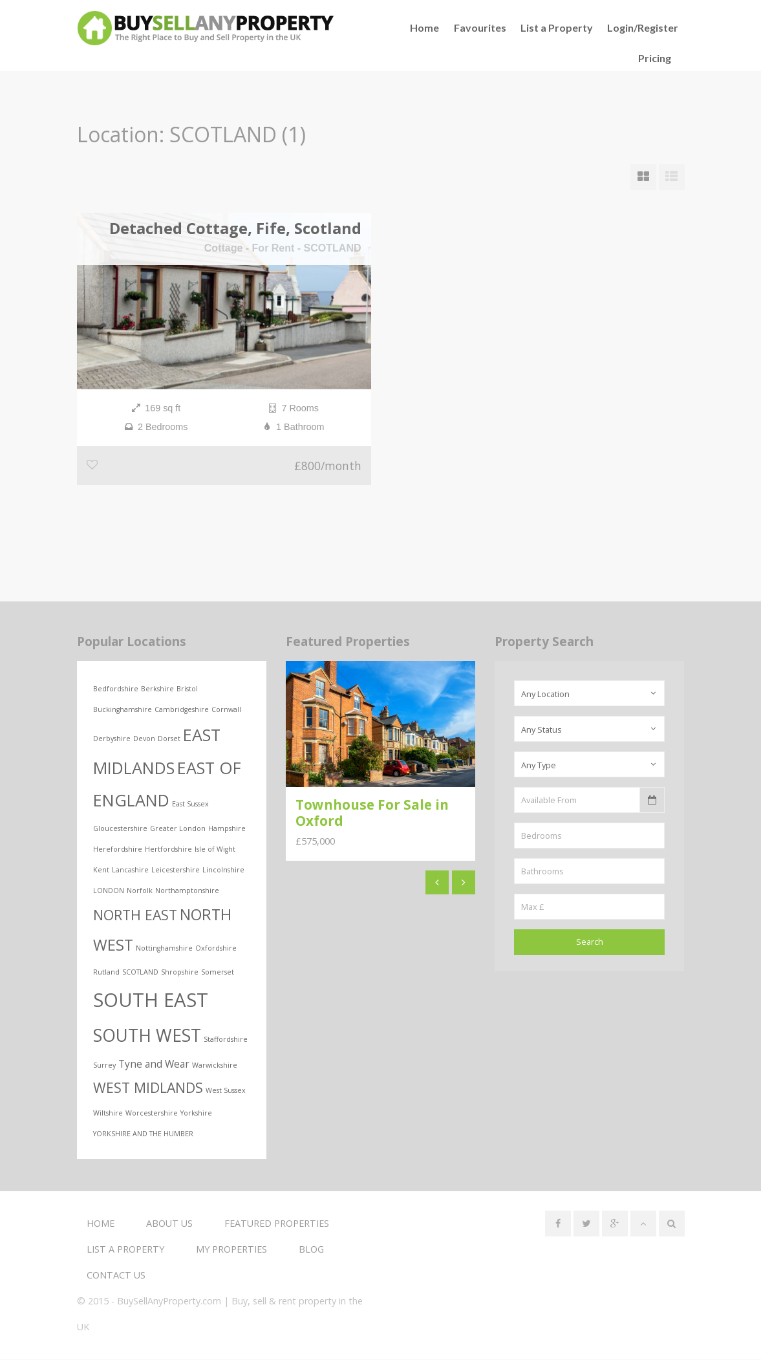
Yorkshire (196, 1113)
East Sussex (190, 803)
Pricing (654, 58)
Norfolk (140, 890)
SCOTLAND (140, 972)
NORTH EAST (135, 914)
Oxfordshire (216, 948)
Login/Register (642, 27)
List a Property (556, 27)
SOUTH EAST (150, 1000)
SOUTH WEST (147, 1036)
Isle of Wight (215, 849)
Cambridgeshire (182, 709)
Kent (101, 869)
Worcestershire (151, 1113)
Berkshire (157, 688)
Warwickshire (214, 1065)
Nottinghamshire (164, 948)
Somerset (217, 972)
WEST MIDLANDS (148, 1087)
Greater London (178, 828)
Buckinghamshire (122, 709)
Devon (144, 738)
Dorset (169, 738)
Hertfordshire (168, 849)
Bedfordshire (115, 688)
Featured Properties (276, 1224)
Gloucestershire (120, 828)
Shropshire (179, 972)
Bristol (187, 688)
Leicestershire (175, 869)
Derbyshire (112, 738)
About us (169, 1224)
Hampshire (227, 828)
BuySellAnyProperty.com (169, 1301)
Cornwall (226, 709)
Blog (311, 1250)
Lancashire (130, 869)
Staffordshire (226, 1039)
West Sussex (226, 1090)
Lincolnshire (223, 869)
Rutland (106, 972)
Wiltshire (108, 1113)
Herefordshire (117, 849)
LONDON (108, 890)
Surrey (104, 1065)
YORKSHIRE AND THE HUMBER (143, 1134)
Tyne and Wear (153, 1064)
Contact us (116, 1275)
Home (100, 1224)
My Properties (231, 1250)
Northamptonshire (187, 890)
